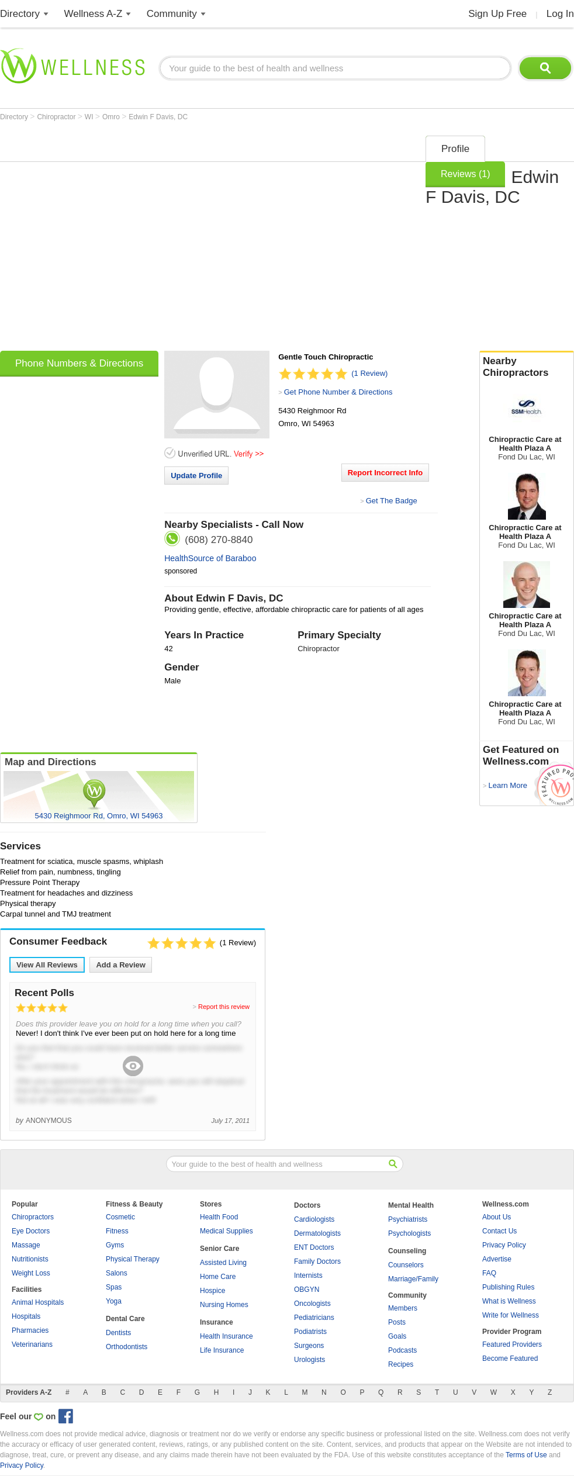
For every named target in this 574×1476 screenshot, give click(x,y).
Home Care (218, 1277)
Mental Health (411, 1205)
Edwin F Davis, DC (158, 117)
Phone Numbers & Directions (79, 363)
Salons (116, 1273)
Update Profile (196, 475)
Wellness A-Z (93, 13)
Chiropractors (33, 1217)
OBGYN (306, 1289)
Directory (20, 13)
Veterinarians (32, 1344)
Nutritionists (30, 1259)
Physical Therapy (133, 1259)
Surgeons (309, 1346)
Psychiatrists (407, 1219)
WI (90, 117)
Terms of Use (526, 1455)
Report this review (224, 1006)
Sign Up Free (497, 13)
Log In (560, 13)
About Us (496, 1217)
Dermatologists (317, 1233)
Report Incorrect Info (385, 472)
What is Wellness (509, 1301)
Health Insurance (226, 1336)
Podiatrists (310, 1332)
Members (402, 1308)
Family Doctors (317, 1261)
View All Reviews (47, 964)
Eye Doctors (31, 1231)
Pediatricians (314, 1317)
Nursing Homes (224, 1305)
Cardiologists (314, 1219)
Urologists (309, 1360)
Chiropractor (57, 117)
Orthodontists (126, 1347)
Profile (455, 148)
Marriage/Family (413, 1279)
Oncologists (312, 1303)
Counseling (407, 1251)
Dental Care (125, 1319)
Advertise (496, 1259)
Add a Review (121, 964)
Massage (26, 1245)
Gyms (115, 1245)
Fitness (117, 1231)
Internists (308, 1275)
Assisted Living (223, 1263)
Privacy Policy (504, 1245)
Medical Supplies (226, 1231)
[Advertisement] (109, 239)
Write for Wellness (510, 1315)
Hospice (212, 1291)
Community (172, 13)
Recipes (400, 1364)
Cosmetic (120, 1217)
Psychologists (409, 1233)
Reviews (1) (465, 174)
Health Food (219, 1217)
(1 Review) (369, 373)
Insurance (216, 1322)
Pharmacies (30, 1330)
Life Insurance (222, 1350)
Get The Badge (391, 500)
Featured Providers (512, 1344)
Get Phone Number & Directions (338, 392)
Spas (114, 1287)
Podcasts (402, 1350)
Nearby (526, 367)
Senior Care (219, 1249)
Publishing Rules (508, 1287)
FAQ (489, 1273)
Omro (112, 117)
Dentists (118, 1333)
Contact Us (499, 1231)
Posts (397, 1322)
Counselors (406, 1265)
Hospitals (26, 1316)
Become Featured (510, 1358)
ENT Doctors (314, 1247)
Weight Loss (31, 1273)
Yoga (114, 1301)
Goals (397, 1336)
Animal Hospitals (38, 1302)
